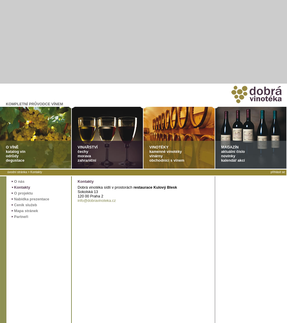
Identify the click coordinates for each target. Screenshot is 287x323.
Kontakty (36, 172)
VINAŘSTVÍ (88, 147)
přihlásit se (278, 172)
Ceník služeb (25, 205)
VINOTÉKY (158, 147)
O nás (19, 181)
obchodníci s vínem (166, 160)
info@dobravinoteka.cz (97, 200)
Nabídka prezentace (31, 199)
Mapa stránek (26, 211)
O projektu (23, 193)
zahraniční (87, 160)
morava (84, 156)
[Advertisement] (143, 41)
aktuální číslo (233, 151)
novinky (228, 156)
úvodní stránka (17, 172)
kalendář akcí (233, 160)
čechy (83, 151)
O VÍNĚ (12, 147)
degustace (15, 160)
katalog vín (15, 151)
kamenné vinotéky (165, 151)
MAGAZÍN (230, 147)
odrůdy (12, 156)
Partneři (21, 216)
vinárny (156, 156)
